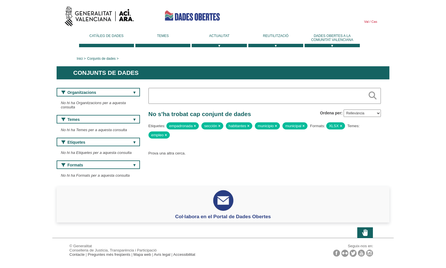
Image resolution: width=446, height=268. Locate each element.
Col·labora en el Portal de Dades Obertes (223, 216)
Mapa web (142, 254)
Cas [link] (373, 21)
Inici (80, 59)
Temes (163, 36)
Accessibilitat (184, 254)
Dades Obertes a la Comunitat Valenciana (332, 38)
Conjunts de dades (101, 59)
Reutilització (275, 36)
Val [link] (366, 21)
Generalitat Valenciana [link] (99, 17)
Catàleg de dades (106, 36)
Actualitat (219, 36)
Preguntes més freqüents (109, 254)
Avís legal (162, 254)
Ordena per (330, 113)
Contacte (77, 254)
